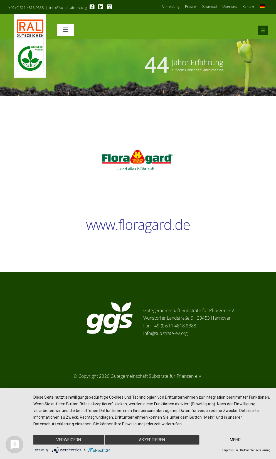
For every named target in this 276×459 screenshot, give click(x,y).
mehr (235, 439)
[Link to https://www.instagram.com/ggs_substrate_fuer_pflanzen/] (109, 7)
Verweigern (68, 439)
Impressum (230, 450)
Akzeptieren (152, 439)
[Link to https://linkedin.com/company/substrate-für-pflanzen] (100, 7)
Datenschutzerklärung (255, 450)
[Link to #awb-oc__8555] (263, 30)
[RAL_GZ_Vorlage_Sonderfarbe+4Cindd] (30, 16)
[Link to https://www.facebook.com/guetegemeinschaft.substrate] (92, 7)
